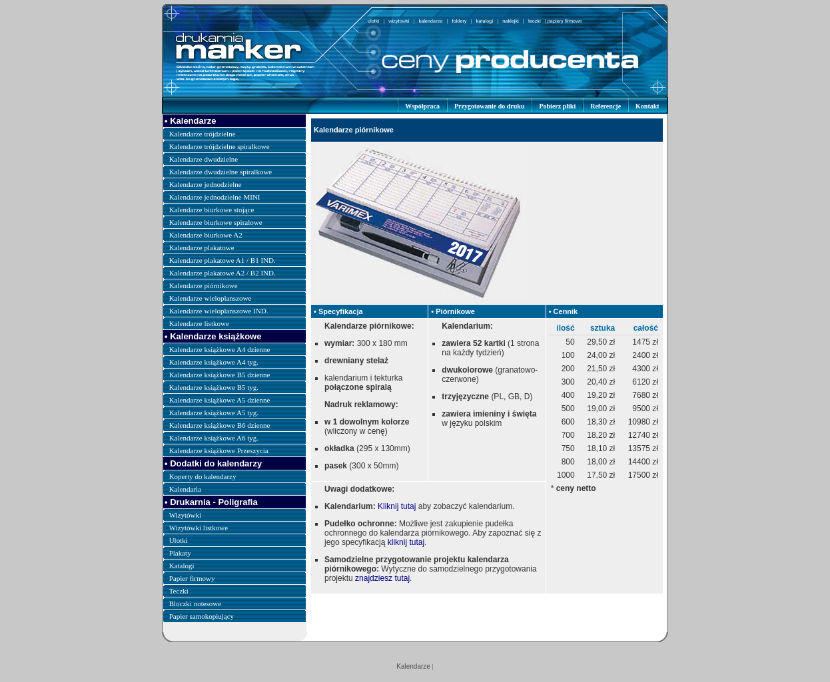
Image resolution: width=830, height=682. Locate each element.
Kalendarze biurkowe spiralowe (215, 222)
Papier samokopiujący (201, 616)
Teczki (179, 591)
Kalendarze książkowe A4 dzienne (219, 349)
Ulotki (178, 540)
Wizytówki (185, 515)
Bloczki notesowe (195, 603)
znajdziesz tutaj (382, 578)
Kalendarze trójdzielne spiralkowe (219, 146)
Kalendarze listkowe (199, 323)
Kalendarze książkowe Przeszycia (218, 450)
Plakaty (180, 553)
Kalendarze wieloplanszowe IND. (218, 311)
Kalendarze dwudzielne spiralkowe (220, 172)
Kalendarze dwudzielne (203, 159)
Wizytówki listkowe (198, 528)
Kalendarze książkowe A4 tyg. (213, 362)
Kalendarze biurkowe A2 (205, 235)
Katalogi (182, 566)
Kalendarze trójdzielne (202, 134)
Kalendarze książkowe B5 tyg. (213, 387)
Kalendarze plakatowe (201, 248)
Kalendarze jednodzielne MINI (214, 197)
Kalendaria (185, 489)
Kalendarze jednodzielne (205, 184)
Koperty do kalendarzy (202, 476)
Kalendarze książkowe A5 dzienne (219, 400)
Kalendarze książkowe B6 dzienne (219, 425)
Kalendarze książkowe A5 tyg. (213, 413)
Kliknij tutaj (397, 506)
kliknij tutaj (406, 542)
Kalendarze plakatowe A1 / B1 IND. (222, 260)
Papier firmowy (192, 578)
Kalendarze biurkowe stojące (211, 210)
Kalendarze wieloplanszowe (210, 298)
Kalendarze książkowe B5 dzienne (219, 375)
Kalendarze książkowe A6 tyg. (213, 438)
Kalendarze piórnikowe (203, 285)
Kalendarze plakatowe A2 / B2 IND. (222, 273)
